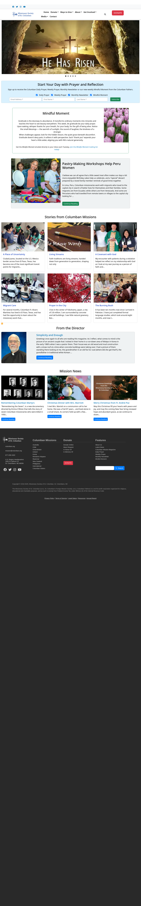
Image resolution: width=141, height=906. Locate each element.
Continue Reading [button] (71, 204)
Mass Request (68, 447)
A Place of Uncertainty (14, 254)
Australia (36, 445)
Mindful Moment (100, 95)
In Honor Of (67, 449)
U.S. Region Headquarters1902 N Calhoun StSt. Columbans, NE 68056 (14, 461)
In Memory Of (68, 452)
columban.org (10, 446)
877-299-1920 (10, 455)
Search (120, 468)
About (77, 12)
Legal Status (72, 498)
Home (46, 12)
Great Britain (37, 449)
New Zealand (37, 461)
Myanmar (36, 459)
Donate (54, 12)
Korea (35, 454)
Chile (34, 447)
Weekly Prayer (60, 95)
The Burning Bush (104, 305)
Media (44, 16)
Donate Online (68, 445)
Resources (82, 498)
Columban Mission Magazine (105, 449)
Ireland (35, 452)
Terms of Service (61, 498)
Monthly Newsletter (79, 95)
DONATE (118, 12)
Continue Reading (45, 357)
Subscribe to (2, 323)
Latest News (99, 447)
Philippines (36, 464)
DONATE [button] (68, 463)
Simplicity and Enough (49, 335)
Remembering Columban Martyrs (18, 402)
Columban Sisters (39, 468)
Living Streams (56, 254)
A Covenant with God (105, 254)
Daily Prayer (44, 95)
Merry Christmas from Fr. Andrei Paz (111, 402)
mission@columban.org (13, 451)
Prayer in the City (57, 305)
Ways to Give (66, 12)
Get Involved (89, 12)
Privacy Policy (49, 498)
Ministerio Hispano (39, 456)
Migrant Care (9, 305)
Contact (53, 16)
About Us (98, 445)
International (37, 466)
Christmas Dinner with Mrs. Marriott (65, 402)
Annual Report (92, 498)
